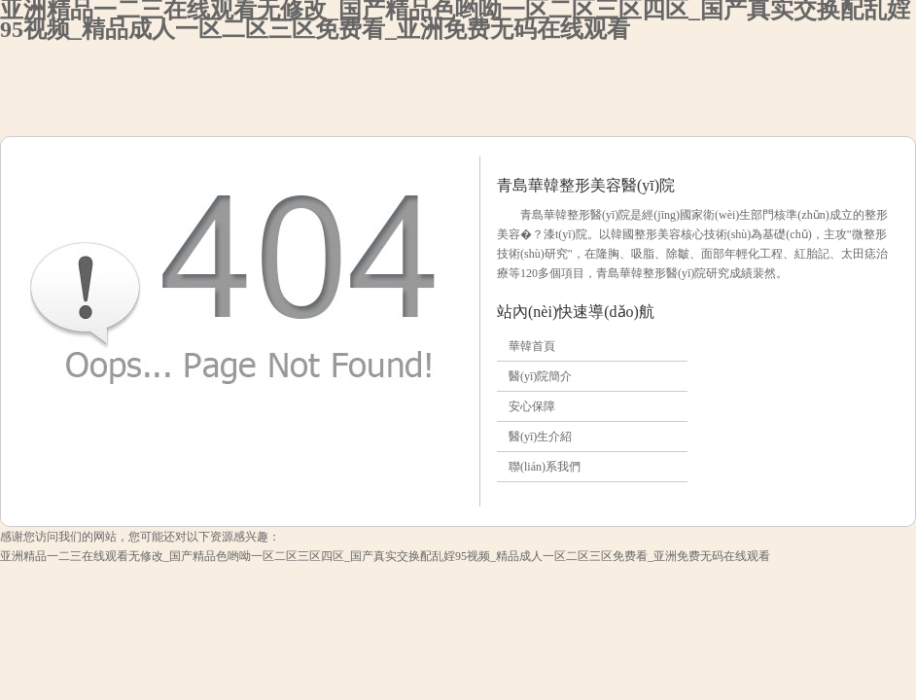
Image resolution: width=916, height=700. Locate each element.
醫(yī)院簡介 (540, 376)
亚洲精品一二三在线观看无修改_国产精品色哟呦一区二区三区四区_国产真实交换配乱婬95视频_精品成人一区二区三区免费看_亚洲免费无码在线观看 (385, 556)
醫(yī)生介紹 (540, 436)
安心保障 (532, 406)
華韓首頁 (532, 346)
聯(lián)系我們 (545, 466)
